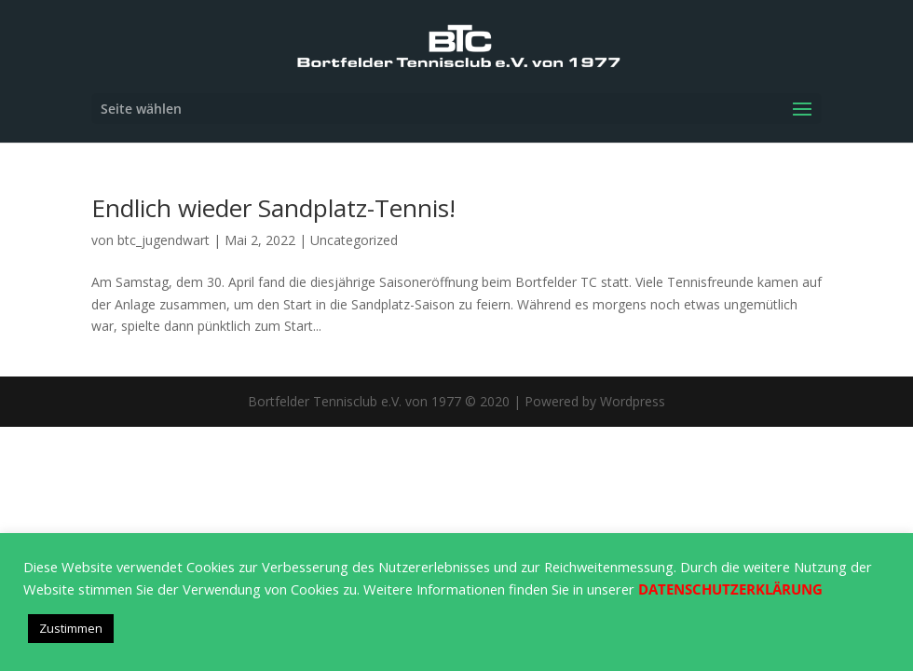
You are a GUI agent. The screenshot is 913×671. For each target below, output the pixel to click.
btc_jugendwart (163, 240)
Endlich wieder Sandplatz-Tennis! (273, 208)
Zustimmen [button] (70, 628)
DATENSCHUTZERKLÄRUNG (730, 589)
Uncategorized (354, 240)
